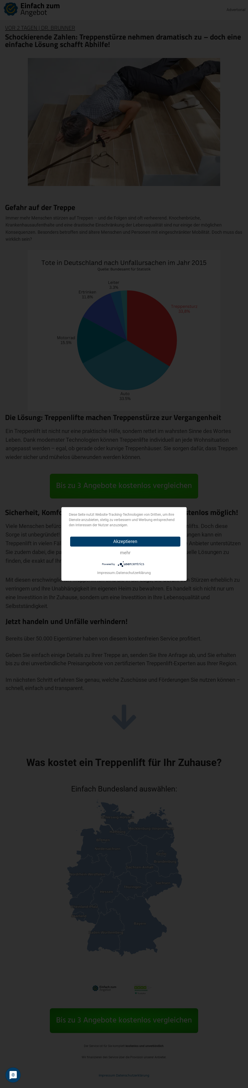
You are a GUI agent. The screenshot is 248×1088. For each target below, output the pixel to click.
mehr (125, 552)
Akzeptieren (125, 541)
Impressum (106, 573)
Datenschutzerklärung (133, 573)
